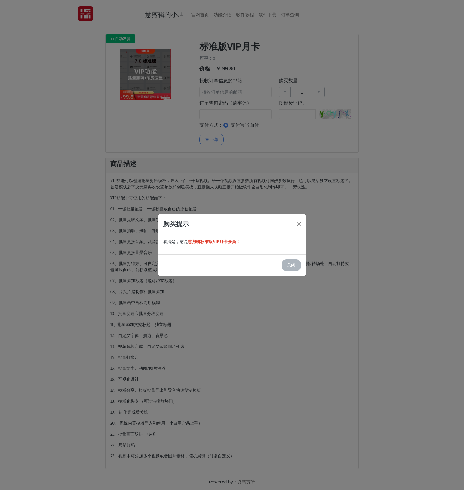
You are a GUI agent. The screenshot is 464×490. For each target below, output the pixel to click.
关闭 (291, 265)
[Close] (298, 224)
